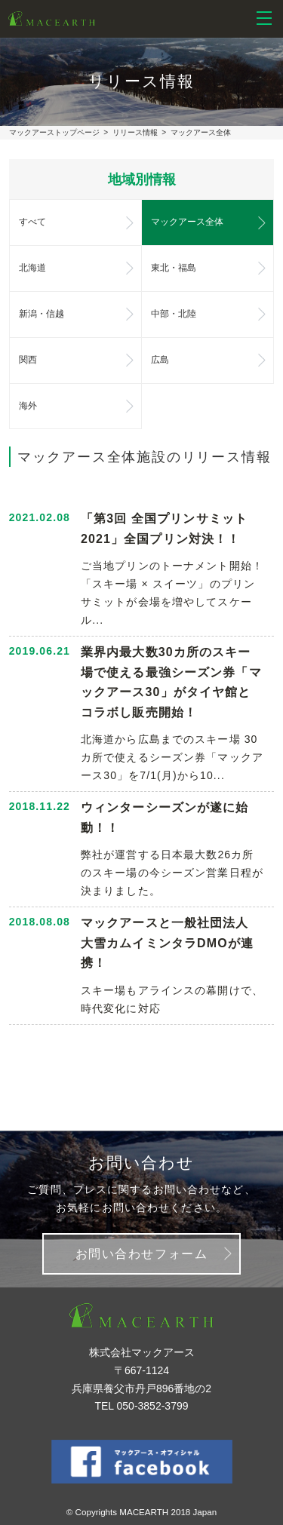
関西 (28, 359)
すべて (32, 221)
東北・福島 (174, 267)
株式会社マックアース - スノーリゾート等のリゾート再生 (51, 18)
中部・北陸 (174, 313)
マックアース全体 (187, 221)
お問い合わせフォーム (141, 1253)
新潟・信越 (42, 313)
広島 (160, 359)
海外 (28, 405)
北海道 (32, 267)
